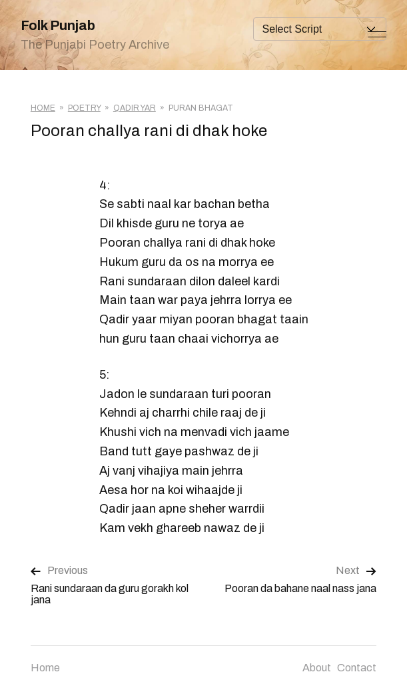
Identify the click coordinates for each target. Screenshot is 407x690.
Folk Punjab (58, 25)
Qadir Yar (134, 108)
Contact (356, 667)
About (316, 667)
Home (43, 108)
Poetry (84, 108)
